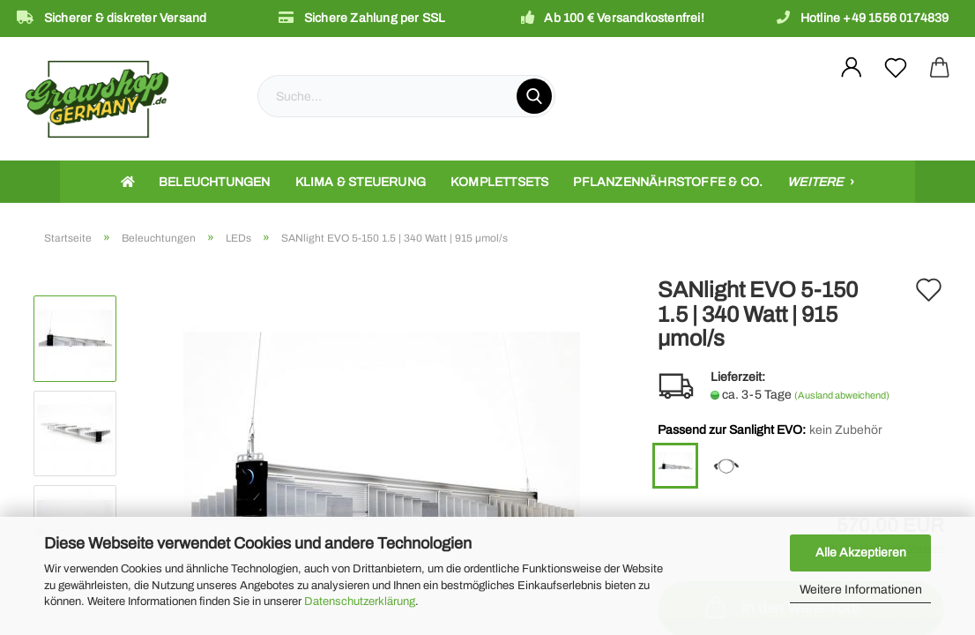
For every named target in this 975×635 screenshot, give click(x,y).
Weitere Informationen (861, 589)
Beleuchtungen (215, 182)
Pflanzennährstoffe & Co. (668, 182)
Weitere (816, 182)
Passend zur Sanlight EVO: (770, 430)
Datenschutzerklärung (359, 601)
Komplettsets (499, 182)
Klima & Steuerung (360, 182)
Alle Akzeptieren (860, 552)
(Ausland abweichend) (841, 395)
